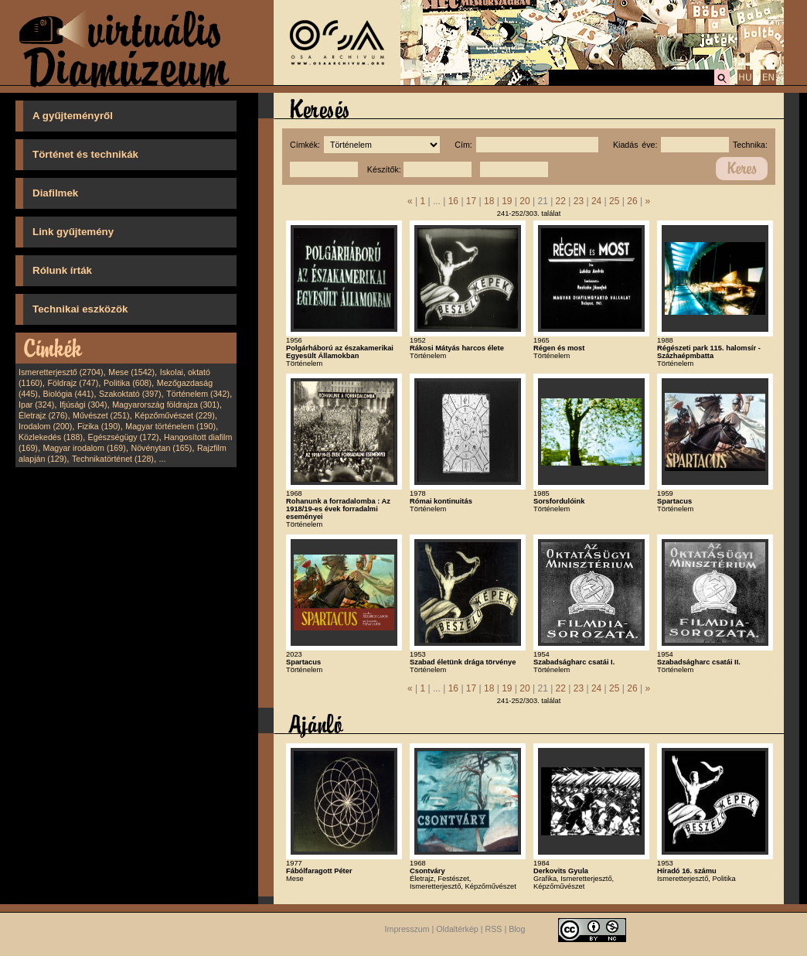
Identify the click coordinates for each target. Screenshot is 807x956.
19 (507, 201)
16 (453, 201)
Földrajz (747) (72, 383)
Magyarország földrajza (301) (166, 404)
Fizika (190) (99, 426)
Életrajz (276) (43, 415)
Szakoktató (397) (130, 393)
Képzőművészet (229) (174, 415)
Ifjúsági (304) (83, 404)
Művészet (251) (101, 415)
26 (632, 201)
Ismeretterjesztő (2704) (61, 372)
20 (524, 201)
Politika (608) (128, 383)
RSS (493, 929)
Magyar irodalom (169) (84, 447)
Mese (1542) (131, 372)
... (162, 458)
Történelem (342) (198, 393)
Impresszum (407, 929)
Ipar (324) (36, 404)
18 (489, 201)
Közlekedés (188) (51, 437)
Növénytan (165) (161, 447)
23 (579, 201)
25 (614, 201)
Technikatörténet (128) (113, 458)
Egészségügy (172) (123, 437)
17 (471, 201)
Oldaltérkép (457, 929)
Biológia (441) (68, 393)
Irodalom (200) (45, 426)
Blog (517, 929)
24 (596, 201)
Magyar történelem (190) (170, 426)
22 (561, 201)
